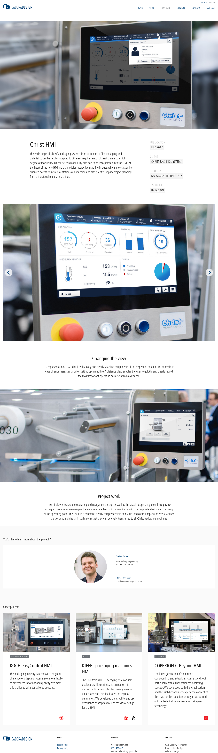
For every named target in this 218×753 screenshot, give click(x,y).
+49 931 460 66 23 (123, 578)
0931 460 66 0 (117, 748)
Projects (165, 7)
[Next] (209, 272)
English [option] (212, 2)
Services (180, 7)
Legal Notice (62, 744)
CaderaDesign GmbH (119, 744)
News (151, 7)
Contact (211, 7)
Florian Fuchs (121, 556)
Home (140, 7)
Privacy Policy (62, 748)
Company (195, 7)
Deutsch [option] (204, 2)
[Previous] (8, 272)
